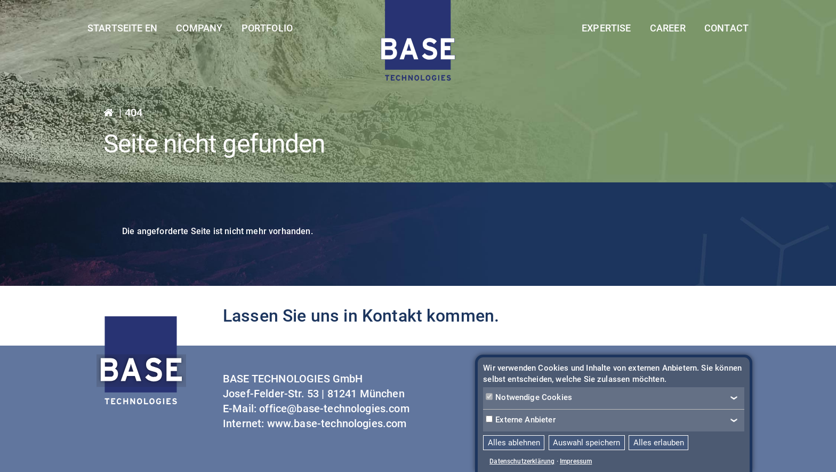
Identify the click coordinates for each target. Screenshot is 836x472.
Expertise (606, 28)
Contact (726, 28)
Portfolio (267, 28)
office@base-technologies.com (334, 408)
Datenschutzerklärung (521, 461)
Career (668, 28)
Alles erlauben (658, 442)
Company (199, 28)
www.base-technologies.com (337, 423)
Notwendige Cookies (529, 397)
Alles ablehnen (514, 442)
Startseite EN (122, 28)
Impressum (576, 461)
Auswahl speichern (586, 442)
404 (133, 112)
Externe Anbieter (521, 420)
